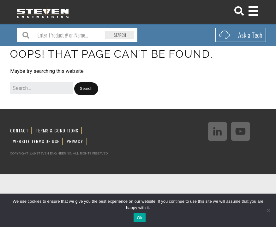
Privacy (75, 141)
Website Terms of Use (36, 141)
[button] (86, 88)
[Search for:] (41, 88)
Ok (139, 217)
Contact (19, 130)
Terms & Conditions (57, 130)
